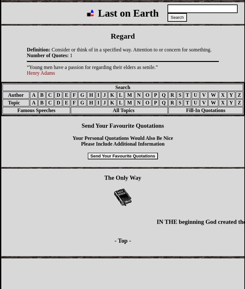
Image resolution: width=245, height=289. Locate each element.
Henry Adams (41, 73)
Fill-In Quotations (205, 110)
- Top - (123, 240)
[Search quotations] (202, 8)
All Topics (119, 110)
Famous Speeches (36, 110)
